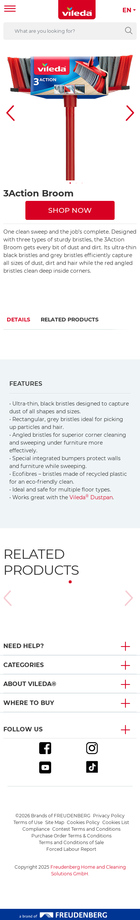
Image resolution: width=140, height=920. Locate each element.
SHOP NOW (70, 210)
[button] (70, 183)
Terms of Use (28, 822)
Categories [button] (23, 665)
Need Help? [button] (23, 646)
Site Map (54, 822)
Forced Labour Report (71, 849)
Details (18, 319)
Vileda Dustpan (91, 497)
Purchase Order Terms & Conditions (71, 836)
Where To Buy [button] (28, 702)
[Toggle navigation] (10, 9)
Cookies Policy (83, 822)
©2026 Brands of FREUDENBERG (52, 815)
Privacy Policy (109, 815)
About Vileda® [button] (29, 683)
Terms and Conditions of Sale (71, 842)
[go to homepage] (77, 9)
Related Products (70, 319)
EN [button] (126, 10)
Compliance (36, 829)
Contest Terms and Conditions (86, 829)
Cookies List (115, 822)
